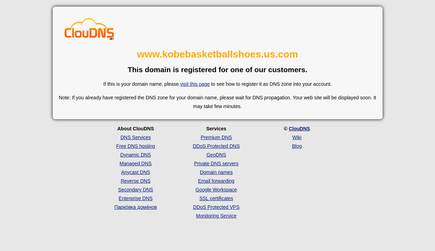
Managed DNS (136, 163)
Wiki (296, 137)
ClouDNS (299, 128)
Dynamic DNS (135, 155)
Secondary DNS (135, 189)
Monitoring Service (216, 216)
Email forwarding (216, 181)
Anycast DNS (135, 172)
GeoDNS (216, 155)
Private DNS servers (216, 163)
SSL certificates (216, 198)
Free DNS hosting (135, 146)
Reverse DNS (136, 181)
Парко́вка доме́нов (136, 207)
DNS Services (135, 137)
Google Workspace (216, 189)
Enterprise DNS (136, 198)
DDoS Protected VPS (216, 207)
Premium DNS (216, 137)
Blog (297, 146)
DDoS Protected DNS (216, 146)
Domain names (216, 172)
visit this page (195, 84)
